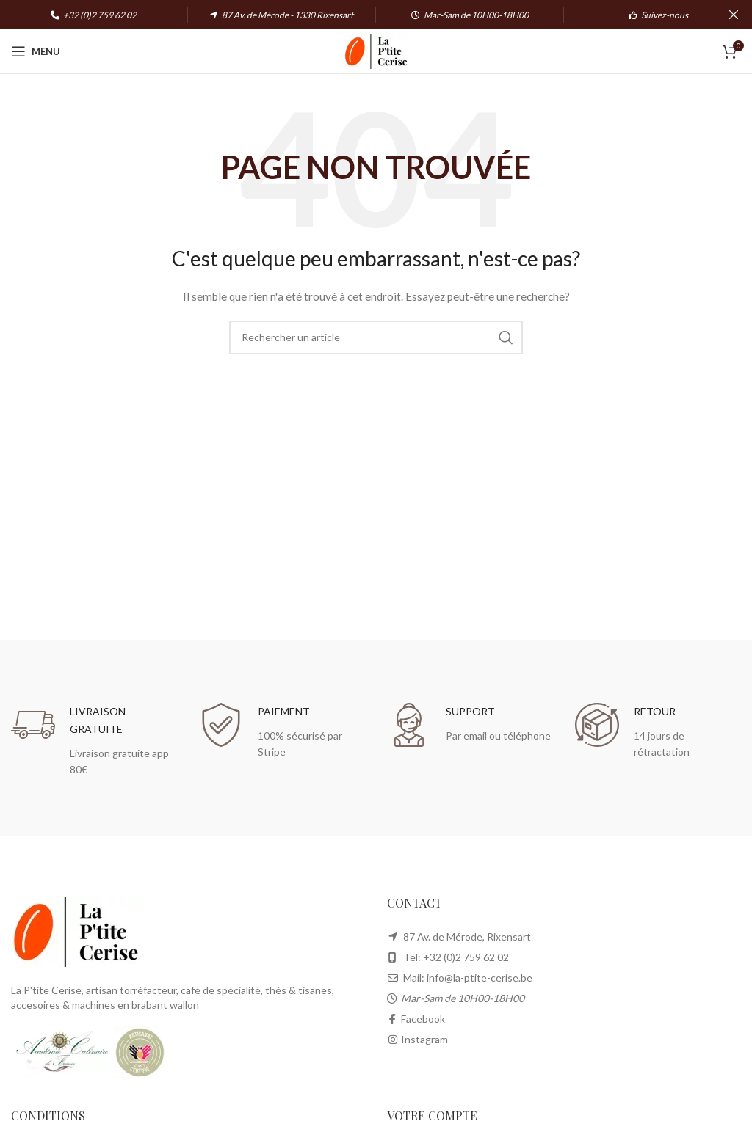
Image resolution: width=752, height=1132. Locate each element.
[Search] (376, 337)
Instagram (424, 1039)
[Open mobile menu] (36, 51)
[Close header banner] (733, 14)
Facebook (423, 1018)
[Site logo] (376, 50)
